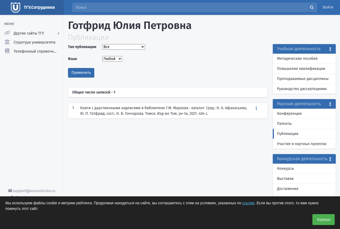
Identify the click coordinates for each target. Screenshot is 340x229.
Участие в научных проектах (301, 144)
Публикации (287, 134)
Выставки (285, 178)
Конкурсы (285, 168)
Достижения (287, 188)
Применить (81, 72)
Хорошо (323, 219)
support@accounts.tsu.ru (32, 191)
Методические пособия (297, 58)
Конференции (289, 113)
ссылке (248, 203)
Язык (72, 59)
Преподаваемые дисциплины (303, 79)
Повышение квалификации (301, 68)
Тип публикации (82, 47)
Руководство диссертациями (302, 89)
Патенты (284, 123)
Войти (328, 7)
